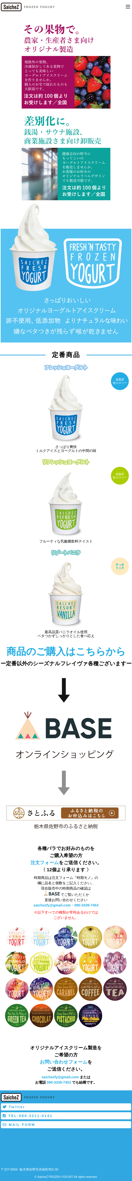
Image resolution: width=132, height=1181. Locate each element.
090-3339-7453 (86, 905)
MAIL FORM (19, 1125)
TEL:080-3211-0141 (28, 1116)
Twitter (14, 1107)
